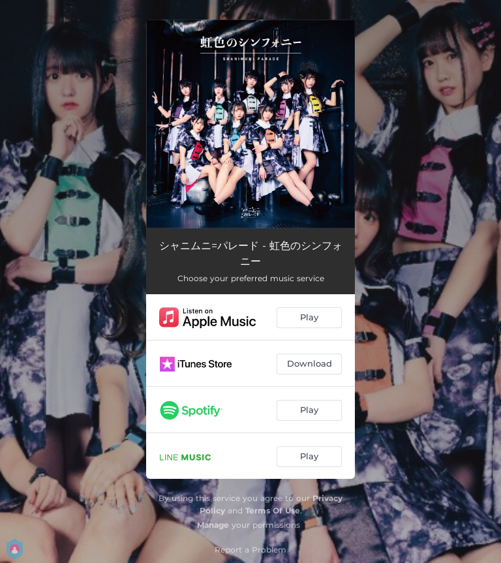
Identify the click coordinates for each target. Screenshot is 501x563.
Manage (213, 525)
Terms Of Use (272, 510)
